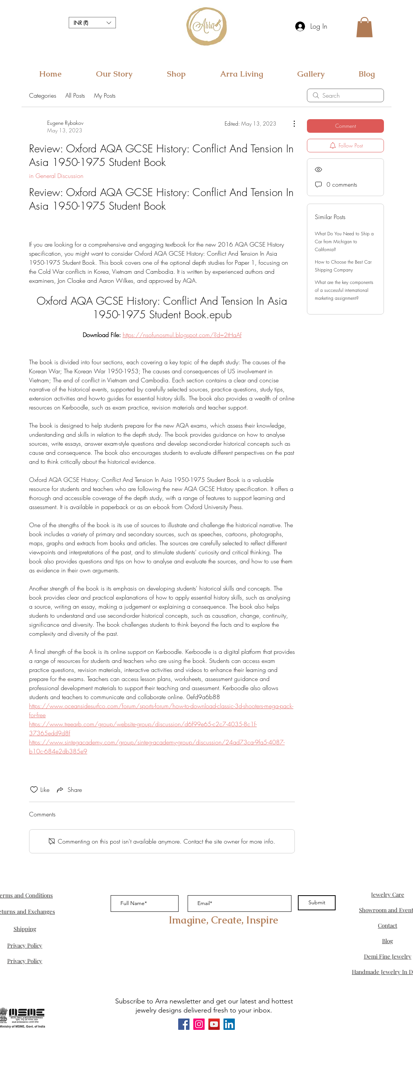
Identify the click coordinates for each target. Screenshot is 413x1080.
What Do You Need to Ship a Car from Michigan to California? (344, 241)
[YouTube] (214, 1024)
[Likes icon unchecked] (34, 789)
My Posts (105, 95)
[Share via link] (68, 789)
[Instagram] (199, 1024)
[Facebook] (184, 1024)
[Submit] (317, 902)
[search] (345, 95)
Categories (42, 95)
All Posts (75, 95)
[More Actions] (290, 123)
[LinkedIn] (229, 1024)
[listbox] (92, 22)
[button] (92, 22)
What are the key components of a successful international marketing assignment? (344, 290)
